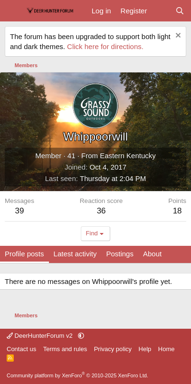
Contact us (21, 349)
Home (166, 349)
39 (19, 210)
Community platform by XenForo (77, 375)
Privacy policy (113, 349)
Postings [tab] (120, 254)
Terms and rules (65, 349)
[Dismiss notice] (177, 36)
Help (145, 349)
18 (177, 210)
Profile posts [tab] (24, 254)
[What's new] (161, 11)
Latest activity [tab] (75, 254)
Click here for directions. (105, 46)
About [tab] (152, 254)
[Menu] (13, 10)
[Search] (180, 11)
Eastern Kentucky (128, 156)
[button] (81, 335)
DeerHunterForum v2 (40, 335)
